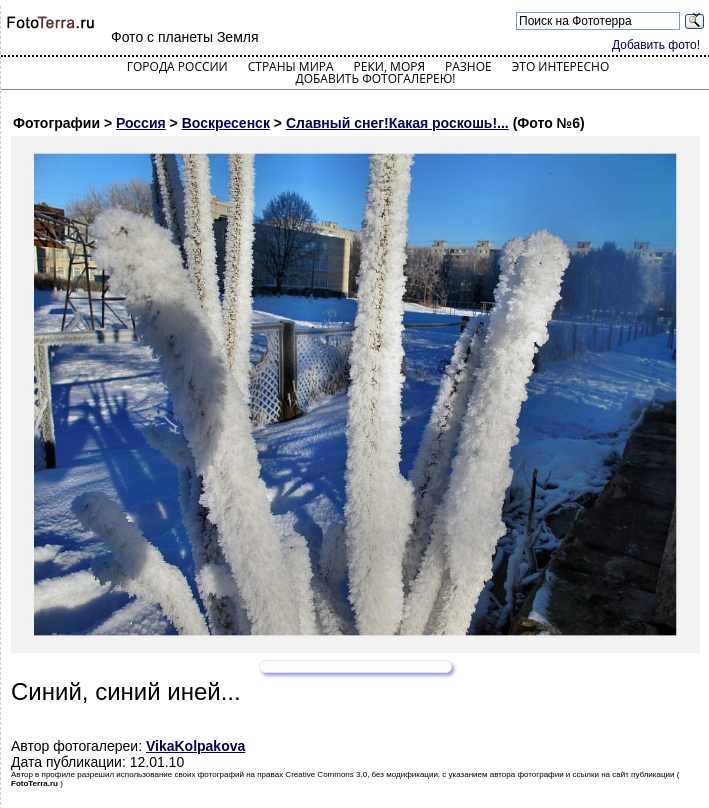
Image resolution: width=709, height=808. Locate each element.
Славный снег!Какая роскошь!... (397, 123)
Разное (468, 66)
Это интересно (561, 66)
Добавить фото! (656, 45)
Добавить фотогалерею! (375, 78)
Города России (177, 66)
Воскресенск (226, 123)
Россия (141, 123)
